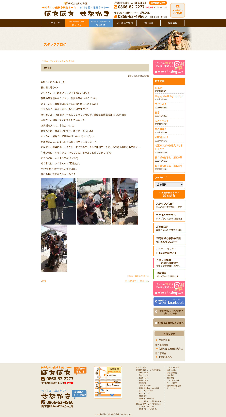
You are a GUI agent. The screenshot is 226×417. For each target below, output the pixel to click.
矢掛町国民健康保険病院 (171, 348)
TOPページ (47, 61)
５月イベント (162, 120)
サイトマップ (172, 388)
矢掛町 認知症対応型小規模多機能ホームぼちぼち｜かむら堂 (75, 9)
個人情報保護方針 (174, 385)
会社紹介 (148, 23)
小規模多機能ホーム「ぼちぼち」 (149, 370)
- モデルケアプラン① (145, 391)
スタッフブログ (60, 61)
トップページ (53, 23)
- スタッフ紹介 (174, 380)
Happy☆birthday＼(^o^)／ (169, 96)
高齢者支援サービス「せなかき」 (149, 404)
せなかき (101, 23)
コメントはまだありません (138, 276)
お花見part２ (162, 137)
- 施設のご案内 (143, 380)
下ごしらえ (160, 104)
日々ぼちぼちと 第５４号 (136, 281)
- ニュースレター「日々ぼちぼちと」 (151, 401)
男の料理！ (160, 129)
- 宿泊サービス (143, 378)
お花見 (158, 88)
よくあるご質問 (125, 23)
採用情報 (172, 23)
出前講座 (170, 375)
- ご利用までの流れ (144, 385)
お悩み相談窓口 (173, 372)
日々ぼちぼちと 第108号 (168, 165)
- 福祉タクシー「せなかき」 (148, 409)
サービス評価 (172, 383)
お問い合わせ (172, 370)
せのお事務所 (165, 357)
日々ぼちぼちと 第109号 (168, 157)
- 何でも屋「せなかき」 (146, 406)
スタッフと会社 (173, 367)
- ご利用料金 (142, 383)
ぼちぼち (77, 23)
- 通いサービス (143, 375)
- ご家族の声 (142, 396)
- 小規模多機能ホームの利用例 (148, 388)
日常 (157, 112)
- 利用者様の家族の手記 (146, 398)
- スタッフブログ (144, 393)
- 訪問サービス (143, 372)
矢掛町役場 (164, 340)
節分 (44, 281)
